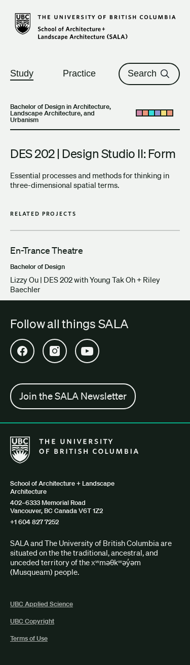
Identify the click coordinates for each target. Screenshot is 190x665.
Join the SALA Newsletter (73, 396)
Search (149, 73)
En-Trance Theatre (46, 250)
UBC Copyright (32, 621)
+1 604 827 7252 (34, 522)
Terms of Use (29, 638)
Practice (84, 73)
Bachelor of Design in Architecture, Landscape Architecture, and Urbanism (60, 113)
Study (26, 73)
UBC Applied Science (41, 604)
